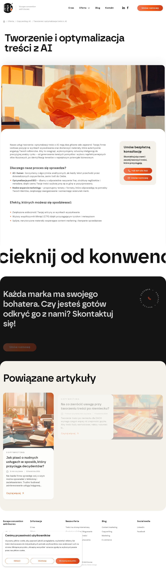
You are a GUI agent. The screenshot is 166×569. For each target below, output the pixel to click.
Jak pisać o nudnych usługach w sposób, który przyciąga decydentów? (26, 463)
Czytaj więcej (13, 495)
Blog (97, 8)
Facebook (141, 532)
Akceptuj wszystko (67, 561)
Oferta (84, 8)
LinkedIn (140, 527)
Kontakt (109, 8)
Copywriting (15, 454)
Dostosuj (42, 561)
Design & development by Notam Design (83, 565)
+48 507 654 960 (138, 169)
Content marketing (109, 527)
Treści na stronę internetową (77, 527)
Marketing (106, 536)
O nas (71, 8)
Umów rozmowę (150, 8)
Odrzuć (17, 561)
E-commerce (107, 540)
